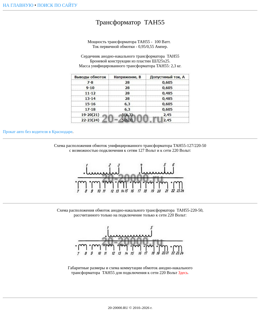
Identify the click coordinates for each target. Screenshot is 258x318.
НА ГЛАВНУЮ (18, 5)
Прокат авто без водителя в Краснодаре (37, 131)
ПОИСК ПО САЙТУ (57, 5)
